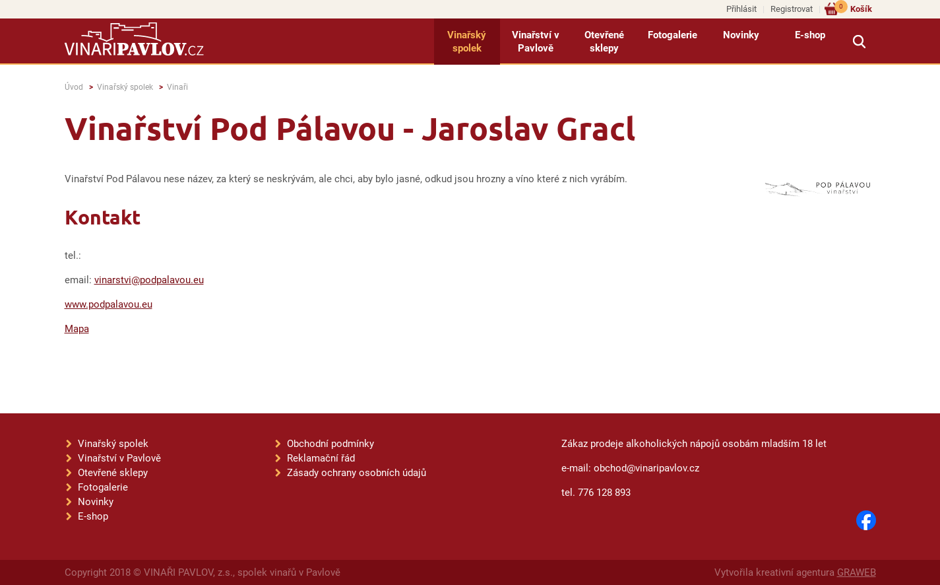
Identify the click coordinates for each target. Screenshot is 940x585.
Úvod (74, 87)
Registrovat (791, 9)
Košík (853, 8)
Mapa (77, 329)
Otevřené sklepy (604, 41)
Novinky (741, 35)
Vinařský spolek (466, 41)
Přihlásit (741, 9)
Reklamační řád (321, 458)
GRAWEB (856, 572)
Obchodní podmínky (330, 444)
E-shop (810, 35)
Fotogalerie (672, 35)
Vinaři (177, 87)
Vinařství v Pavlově (535, 41)
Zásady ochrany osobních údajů (356, 473)
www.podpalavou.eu (108, 304)
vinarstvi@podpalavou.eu (149, 280)
